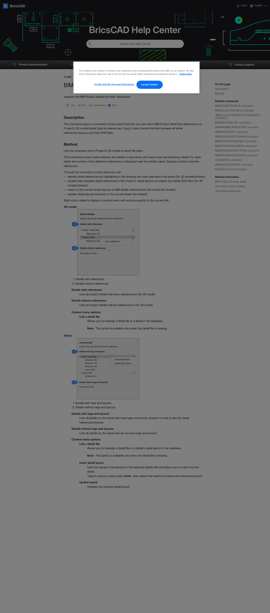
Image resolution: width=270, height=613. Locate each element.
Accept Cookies (149, 84)
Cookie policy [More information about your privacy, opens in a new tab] (185, 74)
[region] (136, 77)
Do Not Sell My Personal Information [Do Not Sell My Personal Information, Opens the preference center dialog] (114, 84)
